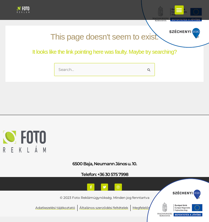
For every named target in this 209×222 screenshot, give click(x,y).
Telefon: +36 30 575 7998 (104, 174)
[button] (179, 9)
